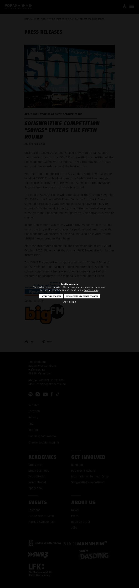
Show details (69, 302)
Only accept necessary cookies (82, 296)
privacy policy (91, 290)
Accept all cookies (51, 296)
